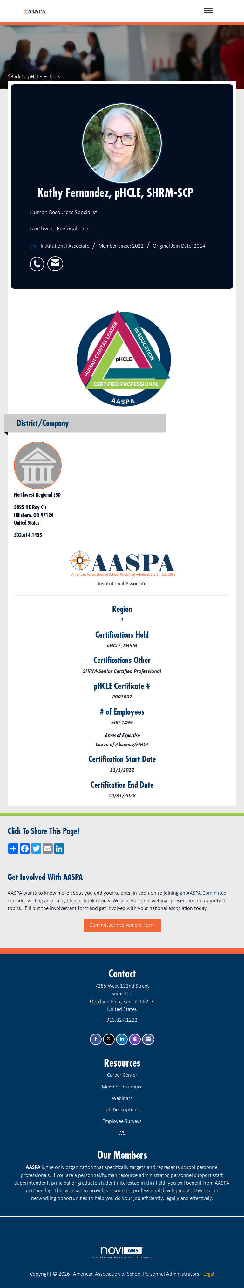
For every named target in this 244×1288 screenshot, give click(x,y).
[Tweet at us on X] (109, 1039)
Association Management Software (122, 1253)
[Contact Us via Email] (148, 1039)
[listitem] (38, 260)
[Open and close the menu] (137, 11)
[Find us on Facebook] (96, 1039)
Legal (208, 1274)
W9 (122, 1133)
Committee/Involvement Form (122, 925)
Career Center (122, 1075)
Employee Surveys (122, 1121)
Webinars (122, 1098)
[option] (122, 358)
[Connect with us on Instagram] (135, 1039)
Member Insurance (122, 1087)
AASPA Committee (206, 893)
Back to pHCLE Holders (34, 77)
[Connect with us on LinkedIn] (122, 1039)
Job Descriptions (122, 1110)
